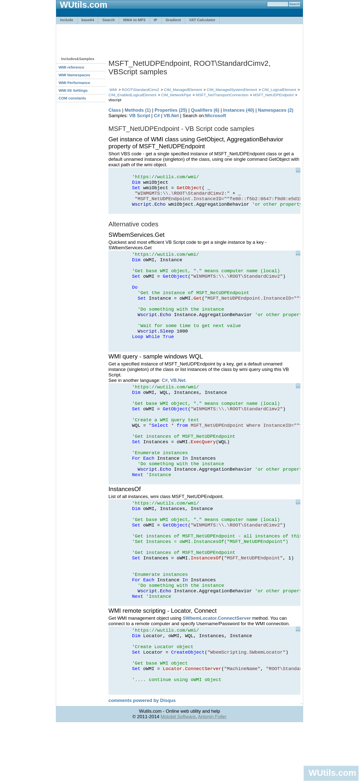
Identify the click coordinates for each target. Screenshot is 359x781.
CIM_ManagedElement (183, 89)
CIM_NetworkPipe (176, 95)
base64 (88, 20)
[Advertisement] (179, 38)
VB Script (139, 115)
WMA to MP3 (134, 20)
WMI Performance (74, 83)
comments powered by (142, 756)
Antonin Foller (212, 772)
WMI (113, 89)
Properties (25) (171, 110)
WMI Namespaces (74, 75)
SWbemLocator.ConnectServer (217, 665)
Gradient (173, 20)
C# (157, 115)
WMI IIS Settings (73, 90)
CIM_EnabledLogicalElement (132, 95)
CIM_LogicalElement (279, 89)
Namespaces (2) (275, 110)
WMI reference (71, 67)
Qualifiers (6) (205, 110)
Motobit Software (178, 772)
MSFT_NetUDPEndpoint (273, 95)
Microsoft (215, 115)
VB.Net (171, 115)
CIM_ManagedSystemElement (232, 89)
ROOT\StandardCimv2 (140, 89)
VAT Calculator (202, 20)
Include (66, 20)
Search (108, 20)
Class (114, 110)
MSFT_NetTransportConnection (222, 95)
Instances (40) (238, 110)
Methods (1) (138, 110)
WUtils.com (332, 773)
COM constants (72, 98)
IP (155, 20)
